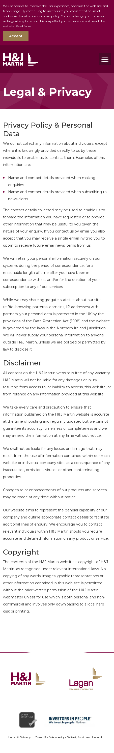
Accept (15, 36)
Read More (23, 26)
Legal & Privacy (19, 737)
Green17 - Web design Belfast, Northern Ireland (68, 737)
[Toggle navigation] (105, 59)
